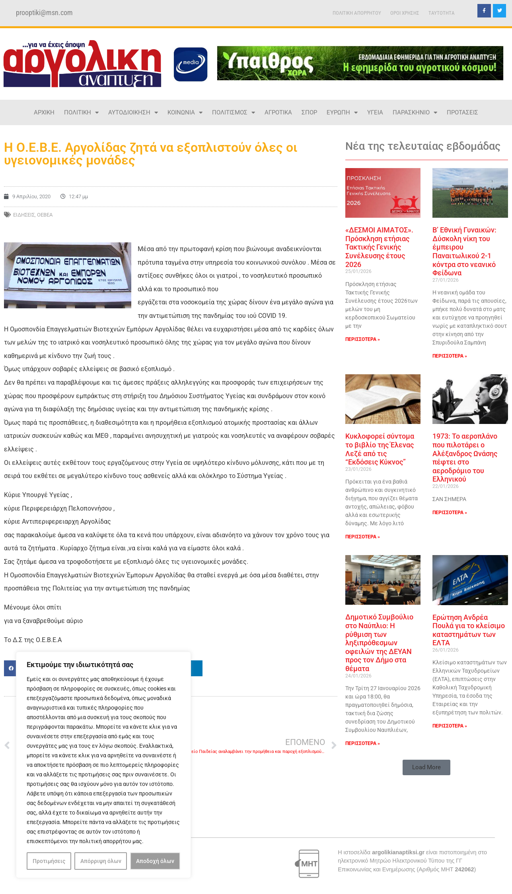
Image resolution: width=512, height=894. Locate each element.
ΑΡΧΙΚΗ (44, 112)
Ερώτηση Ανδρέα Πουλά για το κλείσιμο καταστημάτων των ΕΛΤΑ (468, 630)
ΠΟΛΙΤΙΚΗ (81, 113)
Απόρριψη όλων (100, 861)
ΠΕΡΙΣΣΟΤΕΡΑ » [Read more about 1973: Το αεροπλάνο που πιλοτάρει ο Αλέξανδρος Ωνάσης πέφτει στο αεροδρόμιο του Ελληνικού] (449, 512)
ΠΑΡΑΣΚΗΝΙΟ (415, 113)
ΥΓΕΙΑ (375, 112)
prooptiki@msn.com (44, 13)
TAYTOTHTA (441, 13)
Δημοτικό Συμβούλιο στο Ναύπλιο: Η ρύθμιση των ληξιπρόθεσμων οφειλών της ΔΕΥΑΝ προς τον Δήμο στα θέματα (379, 643)
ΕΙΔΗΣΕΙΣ (24, 215)
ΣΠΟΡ (309, 112)
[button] (426, 767)
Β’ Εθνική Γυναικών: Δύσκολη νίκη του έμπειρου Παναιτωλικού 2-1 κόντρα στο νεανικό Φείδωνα (464, 251)
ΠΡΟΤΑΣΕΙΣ (462, 112)
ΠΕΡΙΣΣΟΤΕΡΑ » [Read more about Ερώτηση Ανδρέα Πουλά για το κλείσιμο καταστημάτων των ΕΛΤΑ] (449, 726)
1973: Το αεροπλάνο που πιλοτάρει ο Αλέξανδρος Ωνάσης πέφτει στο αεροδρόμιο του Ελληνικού (464, 457)
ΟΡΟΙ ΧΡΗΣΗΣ (404, 13)
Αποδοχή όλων (155, 861)
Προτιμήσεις (49, 861)
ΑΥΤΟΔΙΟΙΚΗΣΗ (133, 113)
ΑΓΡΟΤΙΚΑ (278, 112)
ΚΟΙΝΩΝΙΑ (184, 113)
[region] (103, 765)
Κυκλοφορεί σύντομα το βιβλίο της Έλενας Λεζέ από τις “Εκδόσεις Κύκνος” (379, 449)
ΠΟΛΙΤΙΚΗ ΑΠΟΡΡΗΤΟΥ (357, 13)
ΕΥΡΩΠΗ (342, 113)
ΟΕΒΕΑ (45, 215)
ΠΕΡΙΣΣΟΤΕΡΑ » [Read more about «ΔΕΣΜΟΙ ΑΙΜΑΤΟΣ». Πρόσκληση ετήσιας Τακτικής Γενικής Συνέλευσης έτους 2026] (362, 339)
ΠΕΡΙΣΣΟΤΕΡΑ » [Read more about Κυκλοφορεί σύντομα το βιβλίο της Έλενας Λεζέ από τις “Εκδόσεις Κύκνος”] (362, 537)
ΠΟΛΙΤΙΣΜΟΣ (233, 113)
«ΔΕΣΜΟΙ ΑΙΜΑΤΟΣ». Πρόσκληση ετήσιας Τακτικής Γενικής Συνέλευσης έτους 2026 (379, 247)
